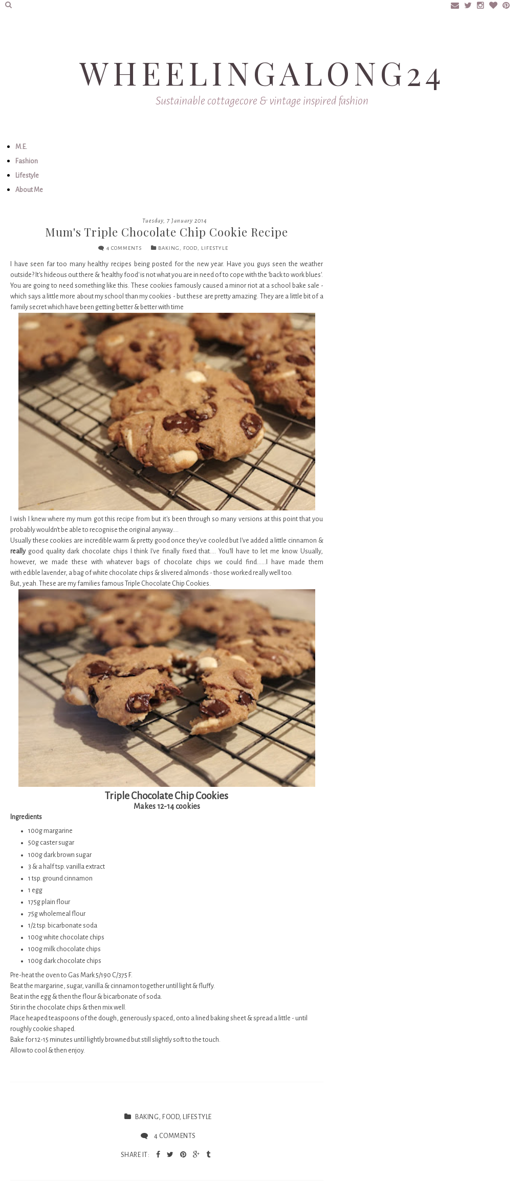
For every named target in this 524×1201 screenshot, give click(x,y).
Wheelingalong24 (262, 72)
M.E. (21, 147)
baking (169, 248)
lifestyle (214, 248)
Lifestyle (27, 175)
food (190, 248)
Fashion (26, 161)
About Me (29, 190)
